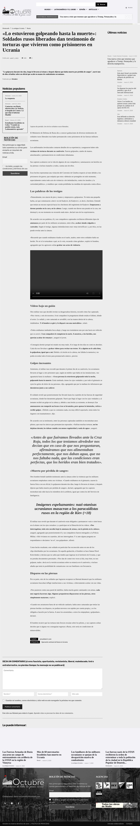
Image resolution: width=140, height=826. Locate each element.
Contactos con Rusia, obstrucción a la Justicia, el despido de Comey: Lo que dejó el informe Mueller (14, 111)
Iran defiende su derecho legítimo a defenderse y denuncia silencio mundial (126, 119)
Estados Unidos (122, 99)
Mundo (110, 56)
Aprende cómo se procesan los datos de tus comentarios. (53, 713)
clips (32, 551)
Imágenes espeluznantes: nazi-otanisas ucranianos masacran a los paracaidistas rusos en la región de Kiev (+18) (66, 508)
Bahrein (119, 71)
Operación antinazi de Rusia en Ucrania (54, 642)
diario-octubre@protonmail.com (27, 796)
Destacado (6, 28)
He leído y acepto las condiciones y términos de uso (15, 167)
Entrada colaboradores (116, 824)
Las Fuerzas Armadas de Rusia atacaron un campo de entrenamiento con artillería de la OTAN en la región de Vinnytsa (18, 757)
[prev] (126, 16)
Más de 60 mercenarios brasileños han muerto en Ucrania (49, 755)
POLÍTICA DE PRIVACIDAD (40, 824)
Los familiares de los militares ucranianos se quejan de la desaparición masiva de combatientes (85, 756)
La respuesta (10, 98)
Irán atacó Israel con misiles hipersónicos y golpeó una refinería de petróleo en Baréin (127, 76)
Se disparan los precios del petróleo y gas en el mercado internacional (126, 90)
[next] (130, 16)
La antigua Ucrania (18, 28)
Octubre (14, 79)
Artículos (8, 95)
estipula (53, 177)
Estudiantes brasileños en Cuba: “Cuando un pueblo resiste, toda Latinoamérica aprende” (14, 126)
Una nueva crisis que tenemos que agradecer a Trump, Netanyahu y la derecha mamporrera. (122, 61)
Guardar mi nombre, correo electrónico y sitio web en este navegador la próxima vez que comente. (44, 700)
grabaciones (71, 133)
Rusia (29, 28)
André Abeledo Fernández (120, 56)
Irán (118, 114)
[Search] (101, 5)
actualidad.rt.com (45, 639)
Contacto (129, 824)
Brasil (7, 120)
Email (5, 157)
